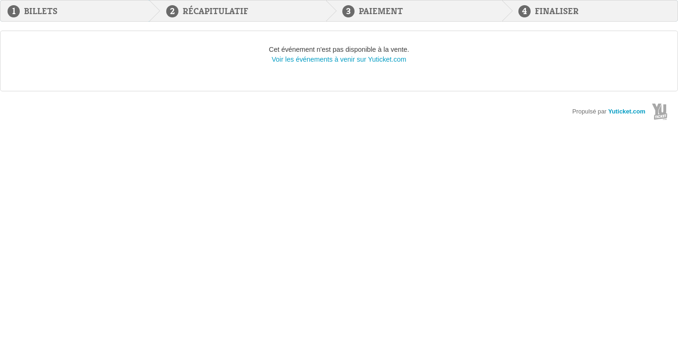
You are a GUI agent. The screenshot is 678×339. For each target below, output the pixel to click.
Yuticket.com (627, 111)
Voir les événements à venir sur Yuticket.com (339, 59)
